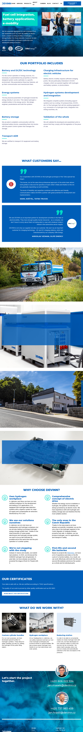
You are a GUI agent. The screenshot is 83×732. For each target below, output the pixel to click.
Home (13, 3)
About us (35, 3)
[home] (6, 3)
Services (20, 3)
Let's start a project (72, 3)
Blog (49, 3)
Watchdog (70, 553)
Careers (43, 3)
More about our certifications (16, 593)
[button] (61, 3)
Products (27, 3)
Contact (55, 3)
